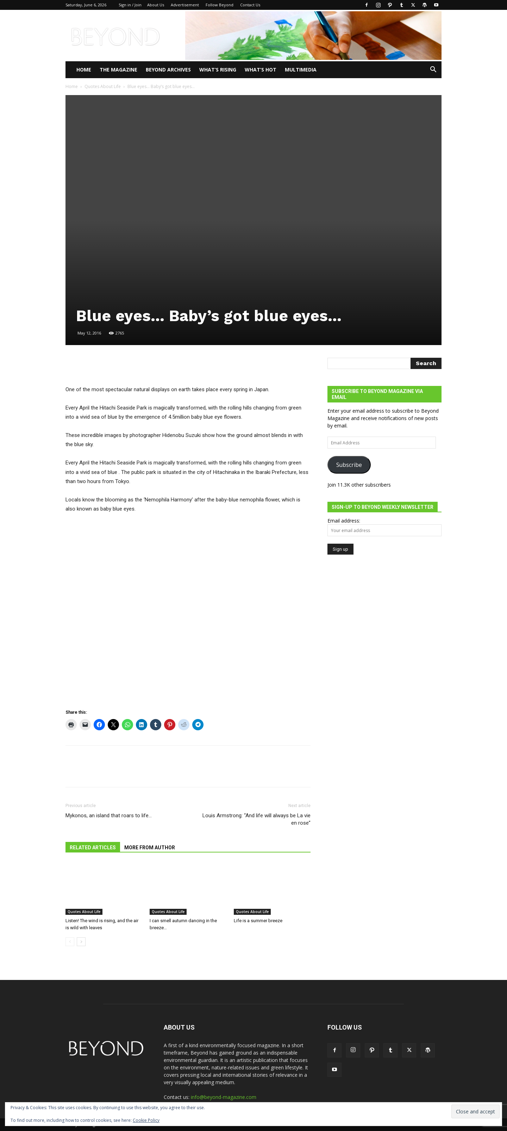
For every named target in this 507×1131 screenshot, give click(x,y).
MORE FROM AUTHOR (149, 847)
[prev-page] (69, 941)
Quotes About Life (102, 86)
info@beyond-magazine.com (223, 1097)
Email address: (343, 520)
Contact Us (250, 4)
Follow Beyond (219, 4)
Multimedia (301, 69)
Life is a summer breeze (258, 920)
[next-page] (81, 941)
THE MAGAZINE (118, 69)
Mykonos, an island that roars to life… (108, 815)
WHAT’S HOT (260, 69)
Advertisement (185, 4)
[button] (433, 70)
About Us (155, 4)
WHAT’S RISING (217, 69)
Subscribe (349, 465)
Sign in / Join (130, 4)
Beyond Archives (168, 69)
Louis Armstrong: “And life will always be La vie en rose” (256, 819)
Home (83, 69)
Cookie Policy (146, 1120)
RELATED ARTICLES (93, 847)
